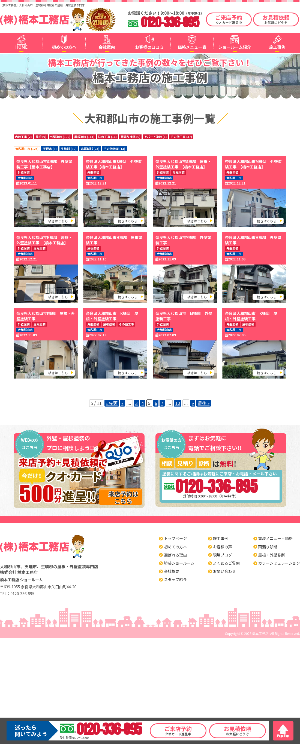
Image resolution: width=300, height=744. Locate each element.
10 (177, 403)
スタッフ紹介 (175, 579)
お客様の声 (222, 546)
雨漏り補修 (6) (130, 136)
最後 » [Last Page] (203, 403)
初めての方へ (64, 47)
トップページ (175, 538)
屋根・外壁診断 (271, 555)
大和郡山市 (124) (26, 148)
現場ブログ (222, 555)
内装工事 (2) (23, 136)
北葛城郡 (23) (90, 148)
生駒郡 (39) (69, 148)
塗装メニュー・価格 (275, 538)
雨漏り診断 (267, 546)
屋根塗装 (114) (84, 136)
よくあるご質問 (226, 563)
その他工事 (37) (181, 136)
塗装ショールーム (179, 563)
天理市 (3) (49, 148)
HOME (21, 47)
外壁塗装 (24, 172)
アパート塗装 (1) (155, 136)
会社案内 (106, 47)
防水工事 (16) (107, 136)
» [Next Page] (193, 403)
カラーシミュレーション (279, 563)
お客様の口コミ (149, 47)
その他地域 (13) (114, 148)
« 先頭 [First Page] (112, 403)
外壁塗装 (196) (60, 136)
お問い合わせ (224, 571)
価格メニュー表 (192, 47)
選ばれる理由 (175, 555)
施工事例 (277, 47)
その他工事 (126, 324)
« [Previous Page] (122, 403)
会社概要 (171, 571)
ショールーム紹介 (234, 47)
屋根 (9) (40, 136)
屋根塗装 (179, 172)
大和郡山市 (25, 178)
